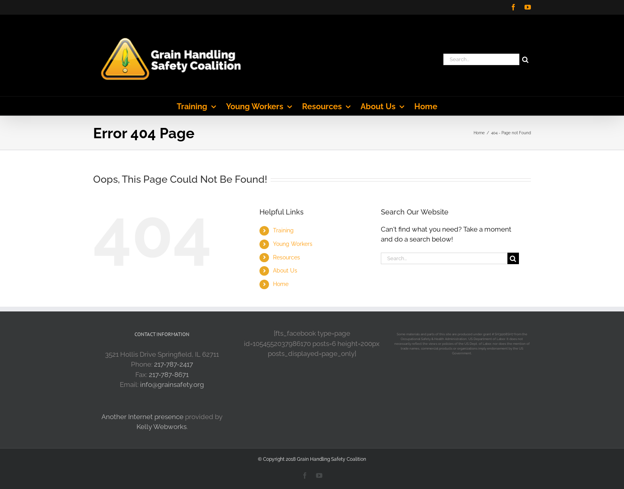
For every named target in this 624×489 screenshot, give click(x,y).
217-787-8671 (169, 375)
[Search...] (481, 59)
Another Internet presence (142, 417)
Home (281, 284)
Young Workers (292, 244)
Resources (286, 257)
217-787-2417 (173, 364)
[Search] (525, 59)
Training (283, 230)
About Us (285, 270)
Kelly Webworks (161, 427)
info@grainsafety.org (172, 384)
